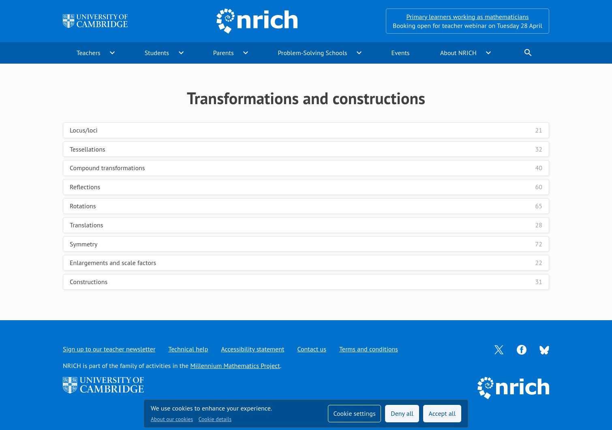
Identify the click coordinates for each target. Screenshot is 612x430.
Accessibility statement (252, 349)
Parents (223, 53)
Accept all (442, 413)
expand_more (112, 53)
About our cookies (172, 419)
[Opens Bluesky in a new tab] (544, 349)
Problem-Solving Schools (312, 53)
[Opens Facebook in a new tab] (521, 349)
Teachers (89, 53)
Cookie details (215, 419)
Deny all (402, 413)
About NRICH (458, 53)
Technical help (188, 349)
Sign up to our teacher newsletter (109, 349)
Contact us (311, 349)
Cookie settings (354, 413)
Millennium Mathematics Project (235, 366)
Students (157, 53)
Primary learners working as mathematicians (468, 17)
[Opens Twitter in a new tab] (499, 349)
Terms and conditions (368, 349)
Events (400, 53)
